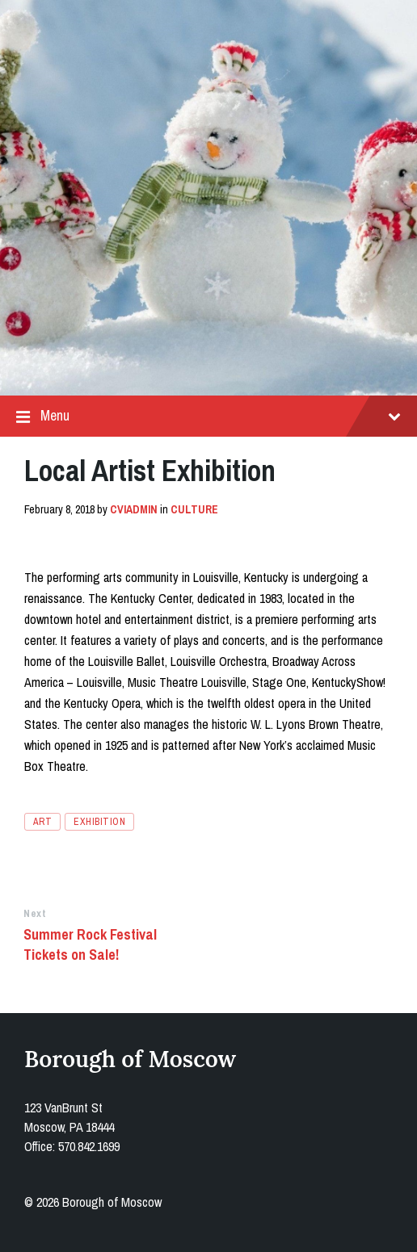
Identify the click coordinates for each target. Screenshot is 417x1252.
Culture (194, 509)
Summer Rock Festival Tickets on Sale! (90, 944)
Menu (208, 416)
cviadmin (134, 509)
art (42, 821)
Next (34, 913)
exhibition (99, 821)
